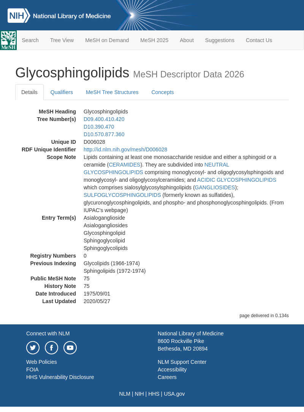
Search (30, 40)
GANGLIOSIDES (215, 187)
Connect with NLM (48, 333)
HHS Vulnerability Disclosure (60, 377)
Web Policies (41, 362)
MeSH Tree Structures (112, 92)
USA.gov (174, 394)
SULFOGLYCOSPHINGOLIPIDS (122, 195)
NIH (139, 394)
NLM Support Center (182, 362)
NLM (125, 394)
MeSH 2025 (154, 40)
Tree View (62, 40)
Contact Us (259, 40)
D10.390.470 (99, 127)
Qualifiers (62, 92)
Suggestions (219, 40)
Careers (167, 377)
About (187, 40)
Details (29, 92)
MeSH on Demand (107, 40)
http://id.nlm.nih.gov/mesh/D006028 (125, 149)
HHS (154, 394)
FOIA (32, 369)
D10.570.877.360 (104, 134)
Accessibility (172, 369)
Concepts (162, 92)
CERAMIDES (124, 165)
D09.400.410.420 (104, 119)
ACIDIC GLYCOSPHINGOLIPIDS (236, 180)
